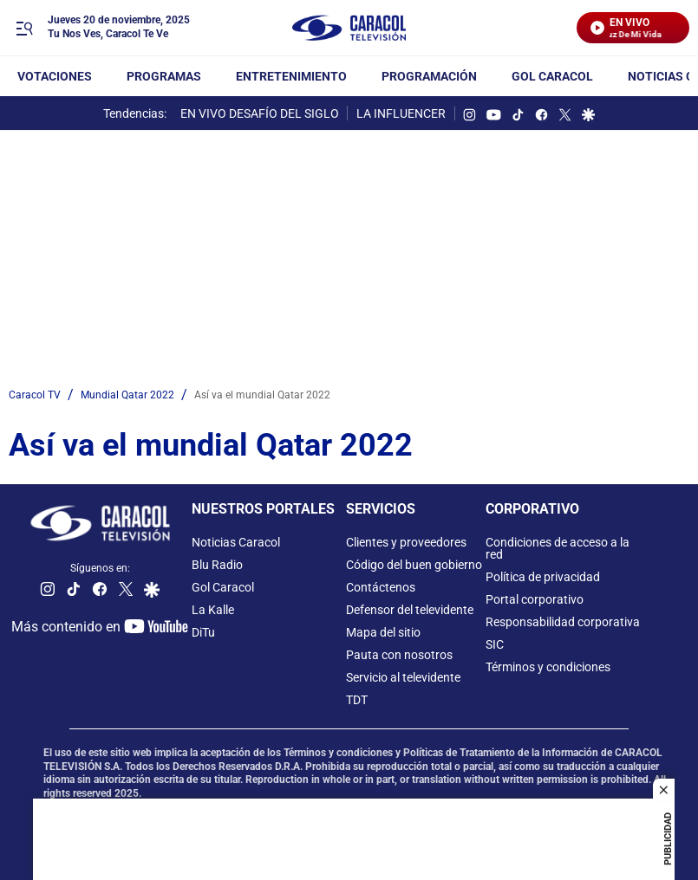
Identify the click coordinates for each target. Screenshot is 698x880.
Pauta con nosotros (399, 655)
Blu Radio (217, 565)
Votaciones (54, 76)
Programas (164, 76)
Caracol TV (35, 395)
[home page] (349, 28)
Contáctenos (380, 587)
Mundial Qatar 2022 (127, 395)
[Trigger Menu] (24, 28)
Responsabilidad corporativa (563, 622)
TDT (357, 700)
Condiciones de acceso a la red (558, 548)
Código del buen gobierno (414, 565)
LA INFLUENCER (401, 113)
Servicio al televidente (403, 677)
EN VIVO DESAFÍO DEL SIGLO (259, 113)
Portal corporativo (535, 599)
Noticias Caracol (236, 542)
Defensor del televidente (409, 610)
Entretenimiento (291, 76)
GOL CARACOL (552, 76)
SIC (495, 644)
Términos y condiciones (548, 667)
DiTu (203, 632)
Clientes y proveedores (406, 542)
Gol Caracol (223, 587)
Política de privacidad (543, 577)
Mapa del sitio (383, 632)
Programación (429, 76)
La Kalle (213, 610)
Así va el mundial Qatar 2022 (262, 395)
